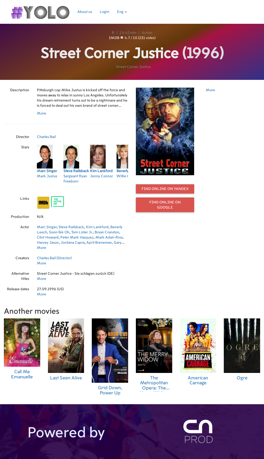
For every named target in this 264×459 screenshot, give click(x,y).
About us (84, 12)
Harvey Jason (48, 242)
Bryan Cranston (107, 232)
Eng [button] (122, 12)
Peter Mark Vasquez (77, 237)
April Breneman (99, 242)
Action (147, 33)
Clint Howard (48, 237)
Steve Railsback (71, 227)
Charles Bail (46, 137)
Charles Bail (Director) (54, 258)
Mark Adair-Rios (109, 237)
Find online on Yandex (165, 189)
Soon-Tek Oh (59, 232)
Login (104, 12)
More (41, 113)
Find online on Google (165, 205)
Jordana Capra (73, 242)
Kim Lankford (97, 227)
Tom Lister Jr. (82, 232)
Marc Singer (47, 227)
